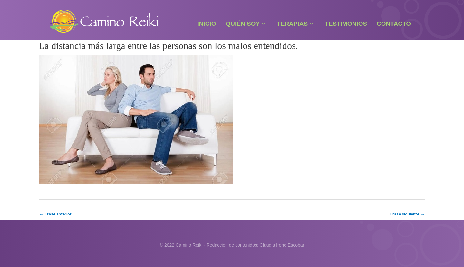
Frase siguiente (406, 213)
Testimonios (346, 23)
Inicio (206, 23)
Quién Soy (246, 23)
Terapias (295, 23)
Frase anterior (56, 213)
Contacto (394, 23)
